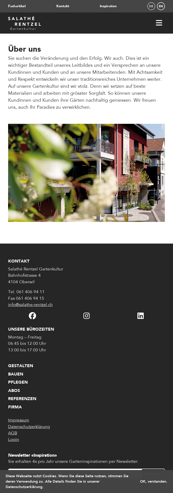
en (161, 6)
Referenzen (22, 398)
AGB (12, 433)
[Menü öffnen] (159, 23)
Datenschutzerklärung (29, 427)
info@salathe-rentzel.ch (30, 305)
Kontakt (62, 6)
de (151, 6)
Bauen (15, 374)
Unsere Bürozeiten (31, 329)
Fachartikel (17, 6)
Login (13, 440)
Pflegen (18, 382)
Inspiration (108, 6)
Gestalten (20, 365)
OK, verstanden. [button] (153, 481)
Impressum (18, 420)
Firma (15, 407)
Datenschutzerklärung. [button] (24, 487)
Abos (14, 390)
